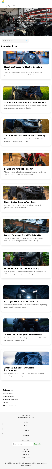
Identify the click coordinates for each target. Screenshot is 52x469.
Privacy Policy (26, 457)
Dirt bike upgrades (8, 396)
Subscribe (37, 444)
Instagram (15, 434)
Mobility (5, 403)
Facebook (15, 429)
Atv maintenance (8, 393)
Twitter (15, 425)
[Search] (27, 40)
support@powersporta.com (26, 417)
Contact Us (26, 454)
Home (3, 6)
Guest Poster (26, 451)
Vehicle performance (9, 406)
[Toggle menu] (50, 2)
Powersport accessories (10, 399)
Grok (30, 465)
